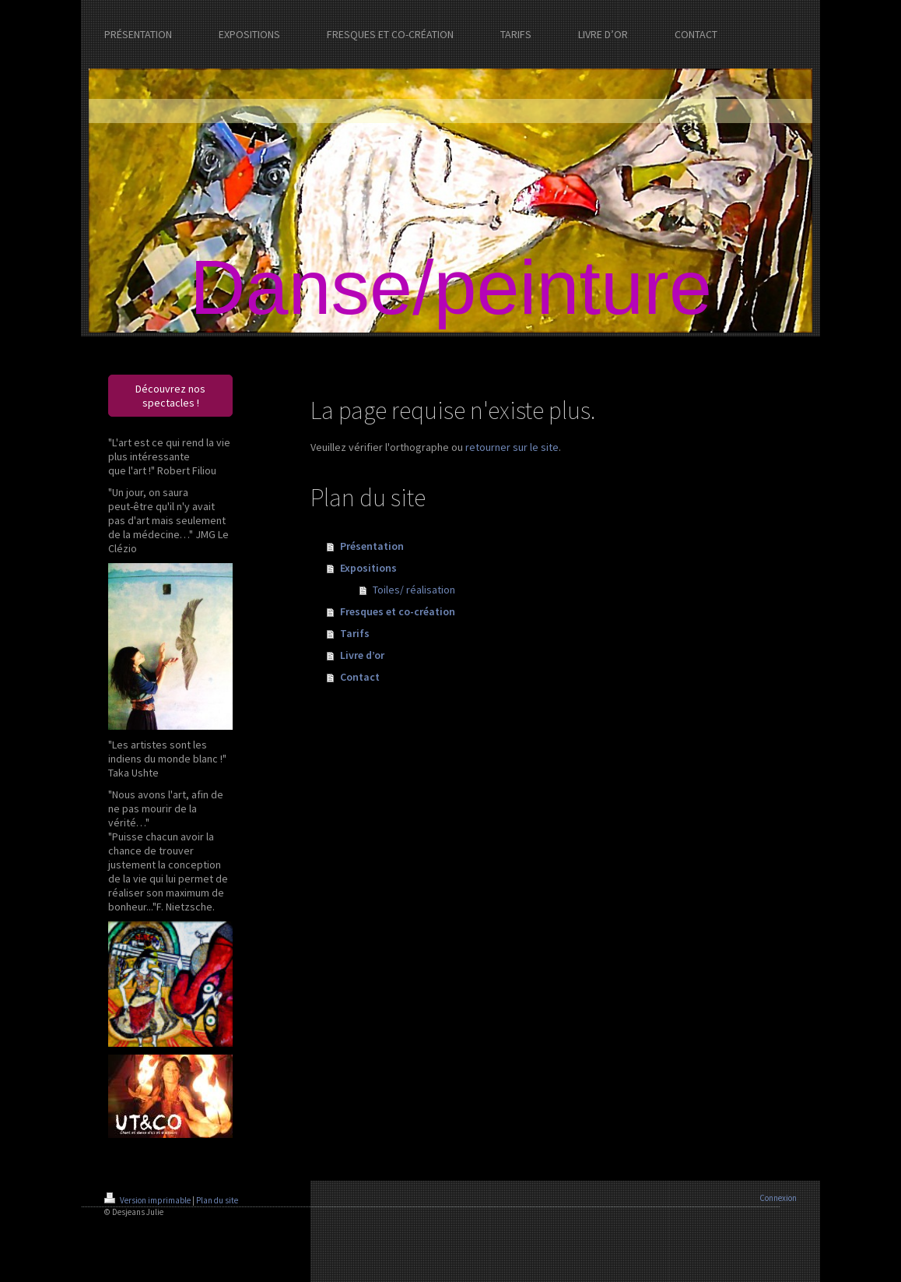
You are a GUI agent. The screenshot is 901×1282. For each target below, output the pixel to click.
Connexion (778, 1197)
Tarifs (355, 633)
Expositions (368, 568)
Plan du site (217, 1200)
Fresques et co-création (397, 611)
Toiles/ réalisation (414, 590)
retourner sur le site (512, 447)
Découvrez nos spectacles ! (170, 396)
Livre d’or (362, 655)
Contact (360, 677)
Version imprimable (148, 1200)
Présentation (372, 546)
